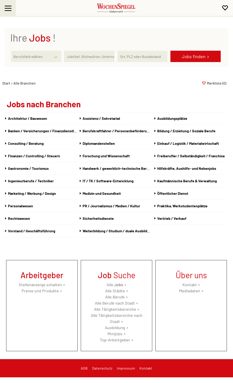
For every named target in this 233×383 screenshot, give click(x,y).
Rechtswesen (19, 218)
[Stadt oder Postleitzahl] (142, 56)
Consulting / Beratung (26, 143)
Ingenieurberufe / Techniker (31, 181)
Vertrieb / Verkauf (171, 218)
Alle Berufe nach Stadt (115, 302)
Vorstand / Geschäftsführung (31, 231)
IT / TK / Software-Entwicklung (108, 181)
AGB (84, 368)
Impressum (126, 368)
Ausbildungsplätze (172, 118)
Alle (115, 284)
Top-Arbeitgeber (115, 339)
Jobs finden (193, 56)
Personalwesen (20, 206)
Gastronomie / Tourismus (28, 168)
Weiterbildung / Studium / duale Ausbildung (118, 231)
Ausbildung (115, 327)
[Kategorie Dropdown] (56, 55)
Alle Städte (115, 290)
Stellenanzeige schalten (40, 284)
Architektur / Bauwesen (27, 118)
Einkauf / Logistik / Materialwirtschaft (188, 143)
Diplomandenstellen (99, 143)
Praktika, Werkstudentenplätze (182, 206)
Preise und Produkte (40, 290)
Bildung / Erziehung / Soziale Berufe (186, 131)
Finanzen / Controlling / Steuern (34, 156)
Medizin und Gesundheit (102, 193)
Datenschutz (102, 368)
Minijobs (114, 333)
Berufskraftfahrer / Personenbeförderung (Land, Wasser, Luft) (133, 131)
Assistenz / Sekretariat (101, 118)
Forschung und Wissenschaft (106, 156)
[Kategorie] (31, 56)
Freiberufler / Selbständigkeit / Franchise (191, 156)
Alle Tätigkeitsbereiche (115, 309)
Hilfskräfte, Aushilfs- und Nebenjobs (186, 168)
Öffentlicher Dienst (172, 193)
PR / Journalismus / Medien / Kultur (111, 206)
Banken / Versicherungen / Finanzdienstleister (46, 131)
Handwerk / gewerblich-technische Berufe (117, 168)
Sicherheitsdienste (98, 218)
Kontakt (189, 284)
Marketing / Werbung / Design (32, 193)
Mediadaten (189, 290)
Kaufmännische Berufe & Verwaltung (187, 181)
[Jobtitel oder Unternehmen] (89, 56)
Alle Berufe (115, 296)
